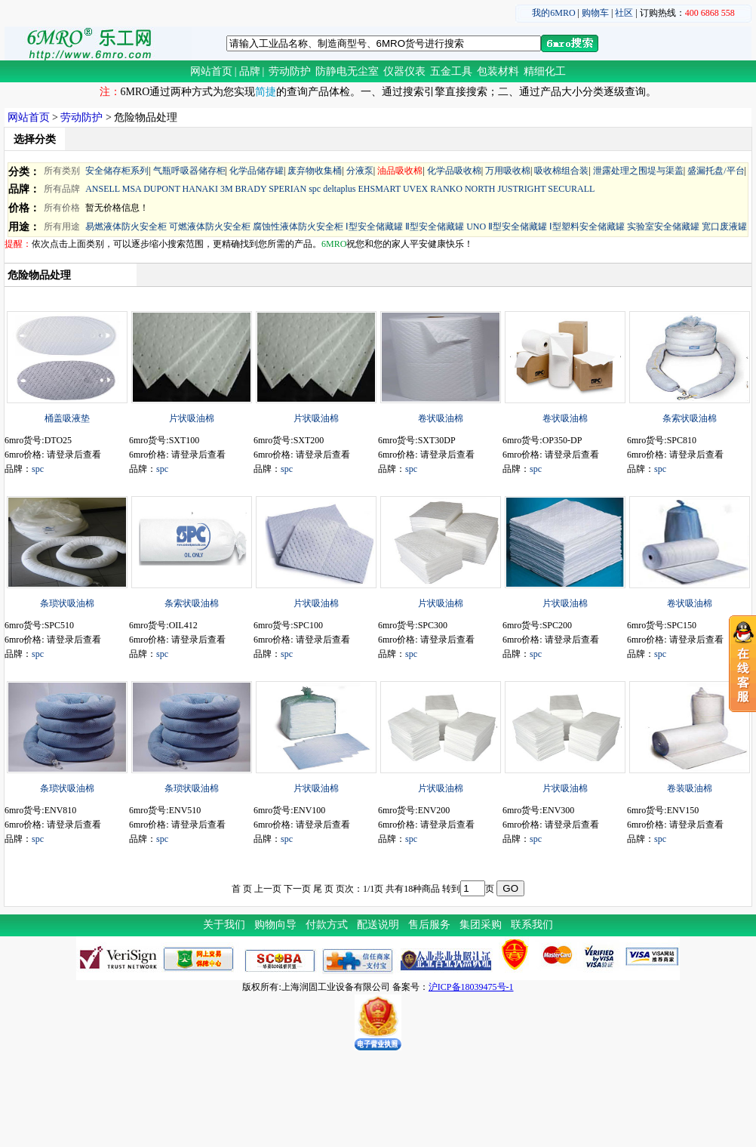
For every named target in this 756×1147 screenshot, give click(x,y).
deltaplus (339, 188)
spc (315, 188)
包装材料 (498, 71)
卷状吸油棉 (440, 418)
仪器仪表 (404, 71)
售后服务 (429, 924)
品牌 (249, 71)
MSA (131, 188)
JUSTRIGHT (522, 188)
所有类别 (62, 170)
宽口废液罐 (724, 226)
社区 (624, 13)
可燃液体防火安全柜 (209, 226)
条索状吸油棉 (689, 418)
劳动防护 (290, 71)
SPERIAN (287, 188)
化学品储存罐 (256, 170)
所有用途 (62, 226)
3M (226, 188)
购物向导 (275, 924)
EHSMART (379, 188)
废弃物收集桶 (314, 170)
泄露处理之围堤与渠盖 (638, 170)
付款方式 (327, 924)
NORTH (480, 188)
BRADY (251, 188)
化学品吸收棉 (454, 170)
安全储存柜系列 (117, 170)
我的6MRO (553, 13)
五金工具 (451, 71)
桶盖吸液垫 (67, 418)
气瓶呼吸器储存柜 (189, 170)
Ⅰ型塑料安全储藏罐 (587, 226)
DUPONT (161, 188)
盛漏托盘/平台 (715, 170)
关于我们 (224, 924)
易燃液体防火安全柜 (126, 226)
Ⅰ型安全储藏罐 (374, 226)
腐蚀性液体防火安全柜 (298, 226)
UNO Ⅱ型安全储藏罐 (506, 226)
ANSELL (102, 188)
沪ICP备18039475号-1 (471, 987)
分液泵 (359, 170)
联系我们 (532, 924)
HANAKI (200, 188)
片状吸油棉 (191, 418)
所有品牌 (62, 188)
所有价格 (62, 207)
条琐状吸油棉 (67, 603)
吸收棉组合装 (561, 170)
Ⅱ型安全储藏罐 (434, 226)
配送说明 (378, 924)
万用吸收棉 (507, 170)
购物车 (595, 13)
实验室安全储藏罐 (663, 226)
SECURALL (571, 188)
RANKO (446, 188)
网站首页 (211, 71)
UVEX (415, 188)
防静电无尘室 (347, 71)
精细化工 (545, 71)
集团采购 (480, 924)
